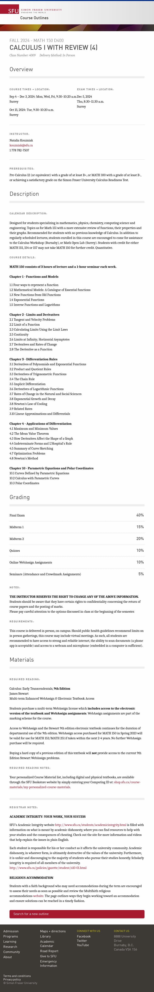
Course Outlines (34, 18)
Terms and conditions (17, 976)
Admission (11, 931)
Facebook (84, 936)
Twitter (82, 941)
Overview (21, 70)
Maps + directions (53, 931)
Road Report (49, 951)
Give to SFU (48, 956)
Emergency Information (48, 964)
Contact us (121, 931)
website (38, 896)
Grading (20, 498)
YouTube (83, 945)
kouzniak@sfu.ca (21, 145)
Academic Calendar (47, 944)
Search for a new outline (31, 914)
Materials (22, 660)
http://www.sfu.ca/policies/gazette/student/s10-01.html (48, 868)
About (7, 957)
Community (11, 952)
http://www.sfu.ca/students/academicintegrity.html (91, 825)
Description (24, 194)
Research (10, 947)
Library (45, 936)
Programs (10, 936)
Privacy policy (12, 979)
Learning (9, 941)
